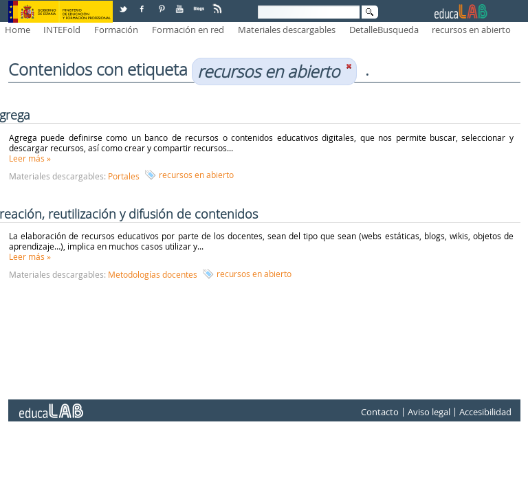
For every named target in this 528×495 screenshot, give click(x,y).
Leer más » (30, 158)
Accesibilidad (485, 412)
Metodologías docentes (152, 274)
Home (17, 29)
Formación (116, 29)
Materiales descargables (287, 29)
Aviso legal (429, 412)
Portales (124, 176)
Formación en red (188, 29)
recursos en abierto (471, 29)
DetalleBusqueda (384, 29)
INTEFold (61, 29)
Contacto (380, 412)
